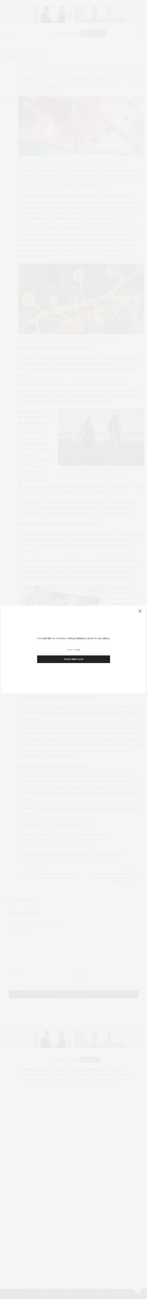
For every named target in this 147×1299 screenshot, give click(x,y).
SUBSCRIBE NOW (73, 659)
